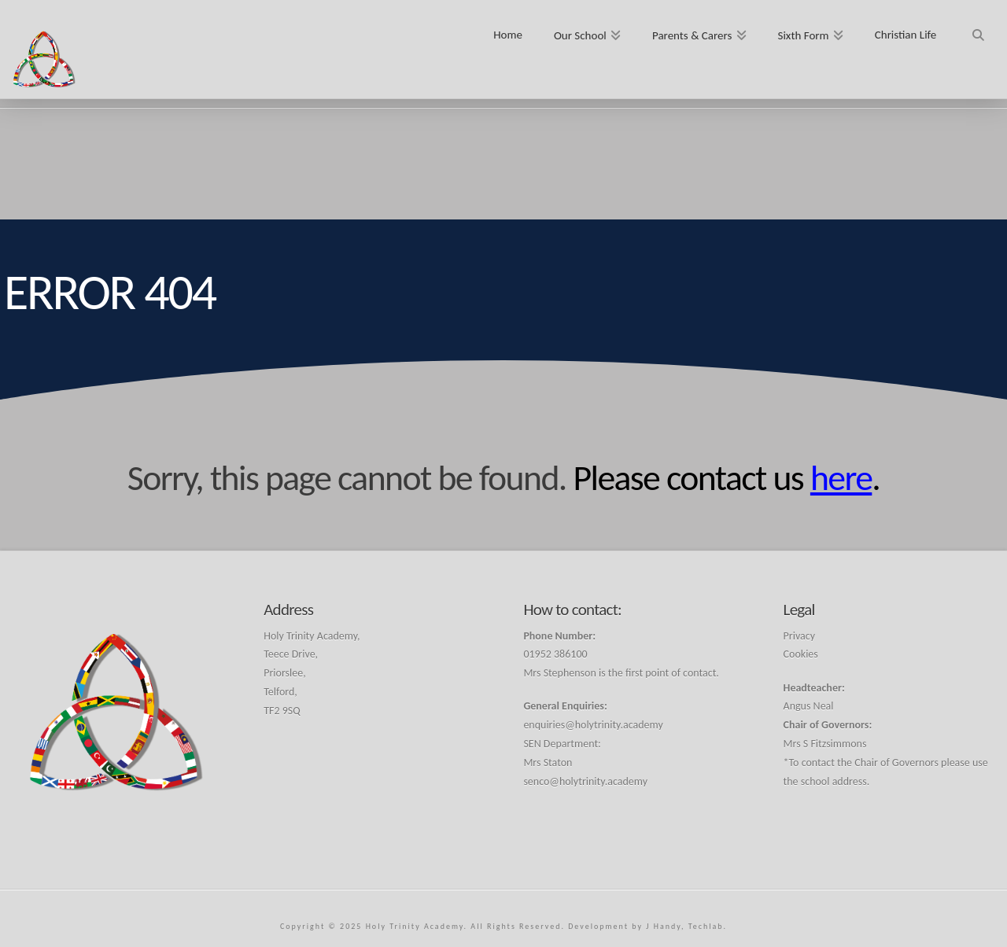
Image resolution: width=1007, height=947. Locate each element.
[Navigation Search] (977, 29)
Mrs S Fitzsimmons (825, 743)
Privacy (799, 636)
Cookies (801, 654)
